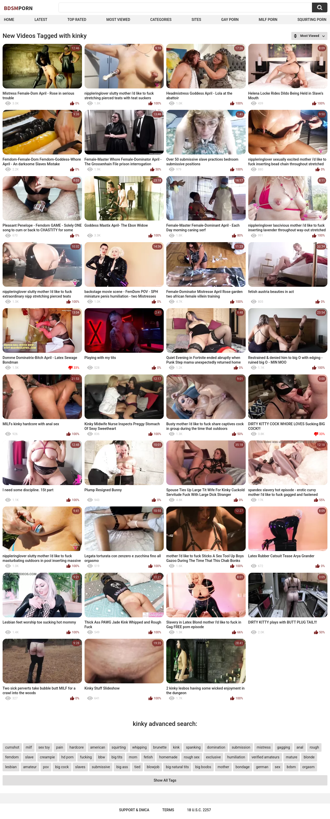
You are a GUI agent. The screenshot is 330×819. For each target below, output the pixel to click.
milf (29, 747)
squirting (119, 747)
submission (241, 747)
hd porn (67, 757)
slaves (80, 767)
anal (299, 747)
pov (46, 767)
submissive (101, 767)
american (97, 747)
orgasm (308, 767)
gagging (283, 747)
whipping (139, 747)
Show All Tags (165, 780)
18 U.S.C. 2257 (199, 810)
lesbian (11, 767)
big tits (116, 757)
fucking (86, 757)
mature (291, 757)
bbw (101, 757)
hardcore (76, 747)
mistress (264, 747)
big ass (122, 767)
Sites (196, 20)
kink (176, 747)
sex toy (44, 747)
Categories (160, 20)
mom (133, 757)
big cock (62, 767)
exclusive (213, 757)
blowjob (153, 767)
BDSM (18, 8)
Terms (168, 810)
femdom (12, 757)
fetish (148, 757)
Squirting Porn (312, 20)
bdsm (291, 767)
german (262, 767)
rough (314, 747)
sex (277, 767)
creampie (47, 757)
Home (9, 20)
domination (216, 747)
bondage (243, 767)
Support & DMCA (134, 810)
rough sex (192, 757)
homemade (168, 757)
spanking (193, 747)
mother (223, 767)
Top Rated (76, 20)
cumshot (12, 747)
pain (59, 747)
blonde (309, 757)
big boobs (203, 767)
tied (137, 767)
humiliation (236, 757)
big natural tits (177, 767)
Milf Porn (268, 20)
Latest (41, 20)
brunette (160, 747)
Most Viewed (118, 20)
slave (29, 757)
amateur (30, 767)
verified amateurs (265, 757)
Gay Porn (229, 20)
